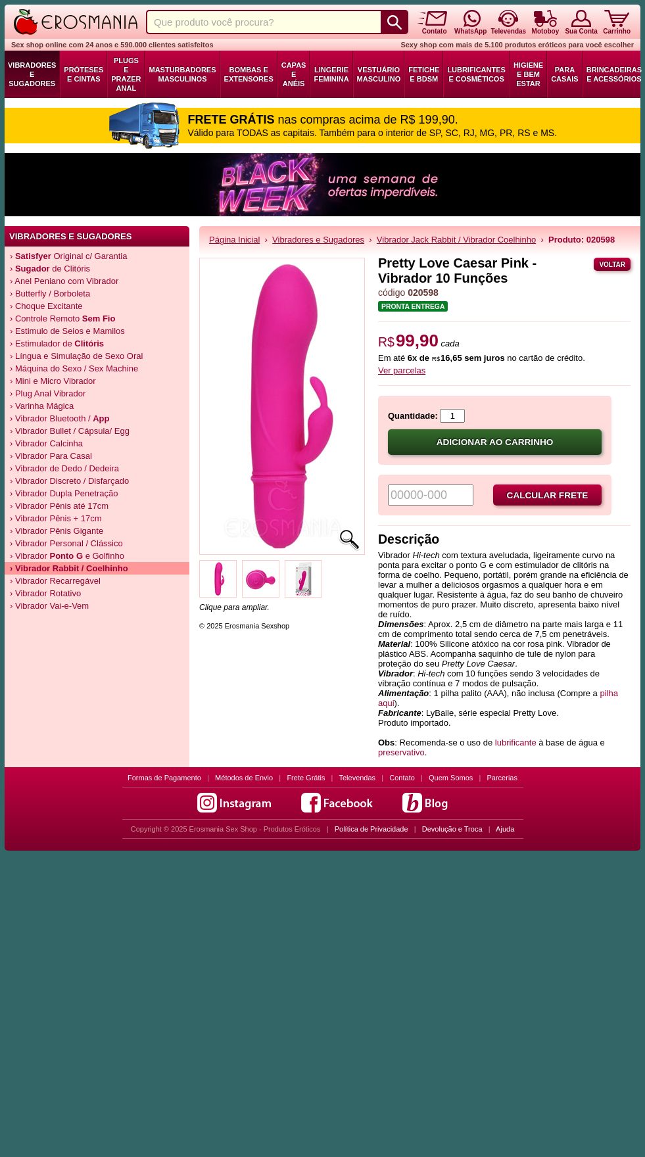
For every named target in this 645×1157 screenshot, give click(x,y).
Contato (402, 778)
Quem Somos (451, 778)
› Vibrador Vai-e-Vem (49, 606)
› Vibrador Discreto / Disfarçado (69, 481)
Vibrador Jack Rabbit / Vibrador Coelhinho (456, 240)
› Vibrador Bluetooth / (60, 418)
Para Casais (565, 74)
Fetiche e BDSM (423, 74)
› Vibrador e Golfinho (67, 556)
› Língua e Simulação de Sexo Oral (76, 356)
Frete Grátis (306, 778)
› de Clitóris (50, 268)
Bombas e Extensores (249, 74)
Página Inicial (234, 240)
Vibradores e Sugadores (32, 74)
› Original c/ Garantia (68, 256)
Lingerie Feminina (331, 74)
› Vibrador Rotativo (45, 593)
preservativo (401, 752)
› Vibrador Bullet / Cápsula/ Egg (70, 431)
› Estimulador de (57, 343)
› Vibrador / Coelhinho (69, 568)
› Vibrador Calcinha (46, 443)
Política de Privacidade (371, 829)
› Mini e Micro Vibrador (53, 381)
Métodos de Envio (244, 778)
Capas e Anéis (293, 74)
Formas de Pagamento (164, 778)
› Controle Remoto (62, 318)
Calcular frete (547, 495)
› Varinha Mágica (42, 406)
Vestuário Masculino (379, 74)
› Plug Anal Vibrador (47, 393)
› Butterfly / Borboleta (50, 293)
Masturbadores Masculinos (182, 74)
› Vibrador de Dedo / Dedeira (64, 468)
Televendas (357, 778)
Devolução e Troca (452, 829)
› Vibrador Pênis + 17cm (56, 518)
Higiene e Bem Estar (528, 74)
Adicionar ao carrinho (495, 442)
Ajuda (505, 829)
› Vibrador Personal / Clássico (66, 543)
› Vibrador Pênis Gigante (56, 531)
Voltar (612, 264)
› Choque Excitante (46, 306)
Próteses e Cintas (83, 74)
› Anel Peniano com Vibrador (64, 281)
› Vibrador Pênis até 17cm (59, 506)
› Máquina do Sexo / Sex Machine (74, 368)
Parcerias (502, 778)
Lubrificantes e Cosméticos (476, 74)
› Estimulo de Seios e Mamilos (67, 331)
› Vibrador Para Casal (51, 456)
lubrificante (516, 742)
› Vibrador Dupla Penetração (64, 493)
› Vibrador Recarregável (55, 581)
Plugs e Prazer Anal (126, 74)
